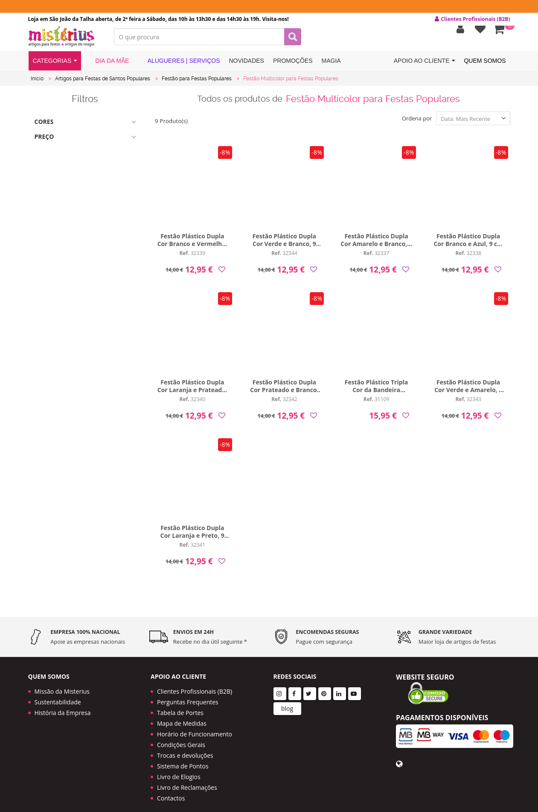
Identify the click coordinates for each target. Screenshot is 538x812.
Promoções (293, 65)
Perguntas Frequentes (187, 692)
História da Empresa (63, 703)
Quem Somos (485, 65)
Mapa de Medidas (181, 713)
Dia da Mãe (107, 65)
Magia (331, 65)
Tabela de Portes (180, 703)
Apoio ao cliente (424, 65)
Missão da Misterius (62, 681)
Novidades (246, 65)
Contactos (171, 788)
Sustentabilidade (58, 692)
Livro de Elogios (179, 767)
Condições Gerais (181, 735)
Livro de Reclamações (187, 778)
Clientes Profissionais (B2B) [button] (472, 19)
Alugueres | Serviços (179, 65)
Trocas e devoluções (185, 746)
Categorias (55, 65)
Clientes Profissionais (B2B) (194, 681)
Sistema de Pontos (183, 756)
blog (287, 699)
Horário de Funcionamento (194, 724)
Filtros (85, 102)
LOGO (65, 40)
